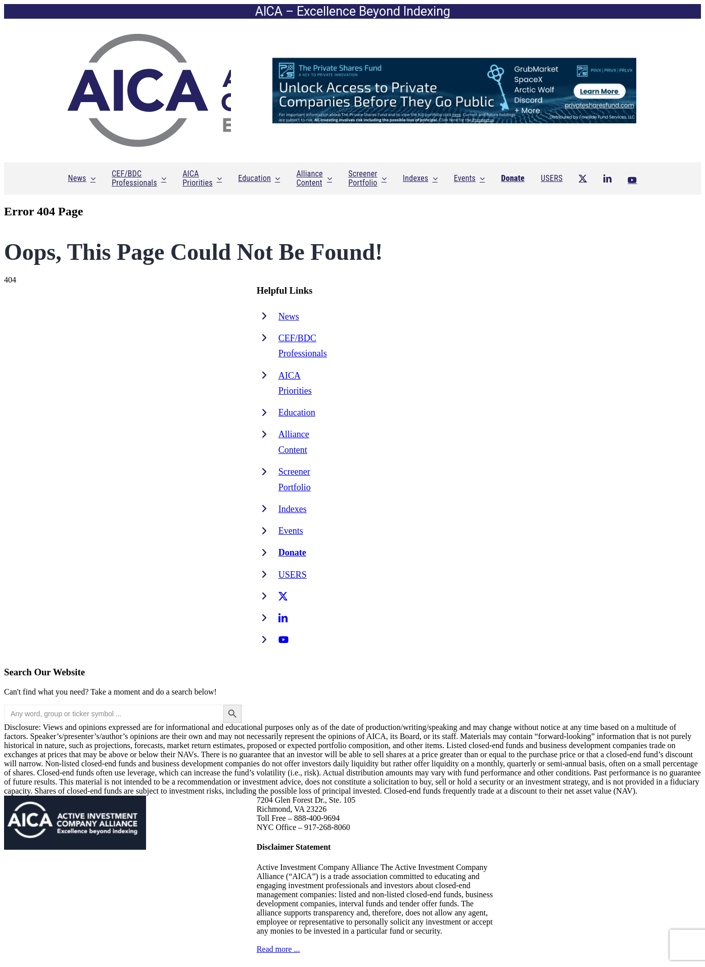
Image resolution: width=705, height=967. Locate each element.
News (288, 316)
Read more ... (278, 949)
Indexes (292, 509)
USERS (292, 575)
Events (290, 531)
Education (296, 412)
